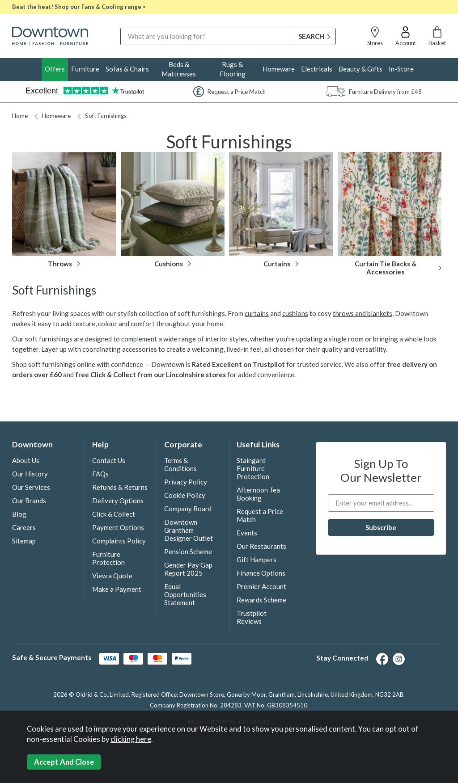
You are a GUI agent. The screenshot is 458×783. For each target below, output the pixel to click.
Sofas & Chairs (127, 69)
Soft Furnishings (102, 115)
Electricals (316, 69)
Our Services (31, 487)
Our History (30, 474)
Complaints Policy (119, 541)
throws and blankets (362, 313)
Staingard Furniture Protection (253, 468)
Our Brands (29, 501)
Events (247, 533)
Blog (19, 514)
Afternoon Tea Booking (258, 494)
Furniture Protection (108, 558)
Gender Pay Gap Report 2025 (188, 569)
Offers (55, 69)
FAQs (100, 474)
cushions (295, 313)
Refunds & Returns (120, 487)
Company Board (188, 509)
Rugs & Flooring (233, 69)
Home (20, 115)
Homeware (279, 69)
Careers (24, 527)
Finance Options (261, 573)
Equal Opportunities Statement (185, 594)
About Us (25, 460)
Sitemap (24, 541)
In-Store (401, 69)
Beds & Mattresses (178, 69)
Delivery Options (118, 501)
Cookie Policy (184, 495)
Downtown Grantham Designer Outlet (188, 530)
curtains (257, 313)
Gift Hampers (256, 560)
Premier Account (261, 586)
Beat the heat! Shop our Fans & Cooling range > (79, 6)
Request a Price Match (260, 515)
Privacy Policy (185, 482)
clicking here (130, 739)
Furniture (85, 69)
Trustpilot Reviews (252, 617)
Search (120, 27)
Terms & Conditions (180, 464)
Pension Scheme (188, 551)
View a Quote (112, 576)
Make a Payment (116, 589)
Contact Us (108, 460)
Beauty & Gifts (360, 69)
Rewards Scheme (261, 600)
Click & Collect (113, 514)
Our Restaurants (261, 546)
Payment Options (118, 527)
